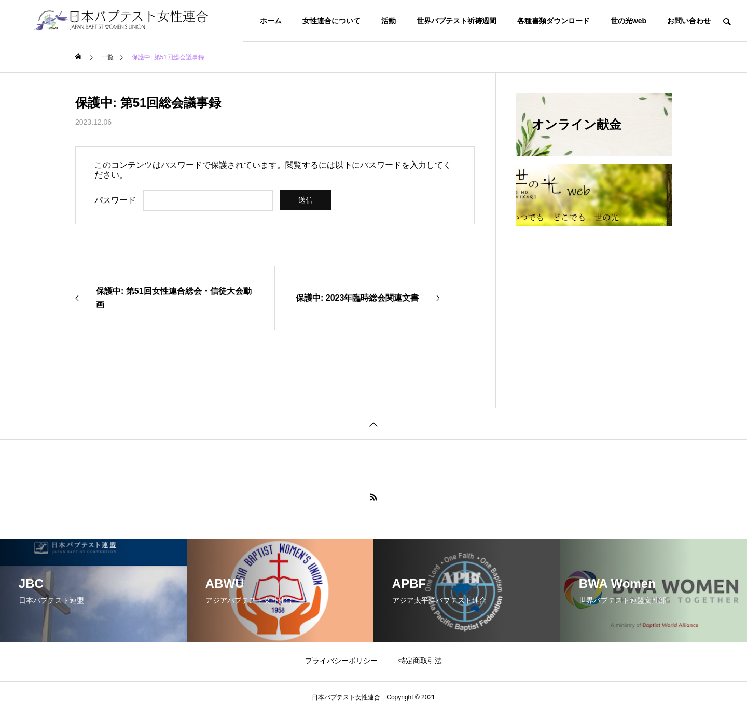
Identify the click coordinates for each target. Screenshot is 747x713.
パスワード (115, 200)
